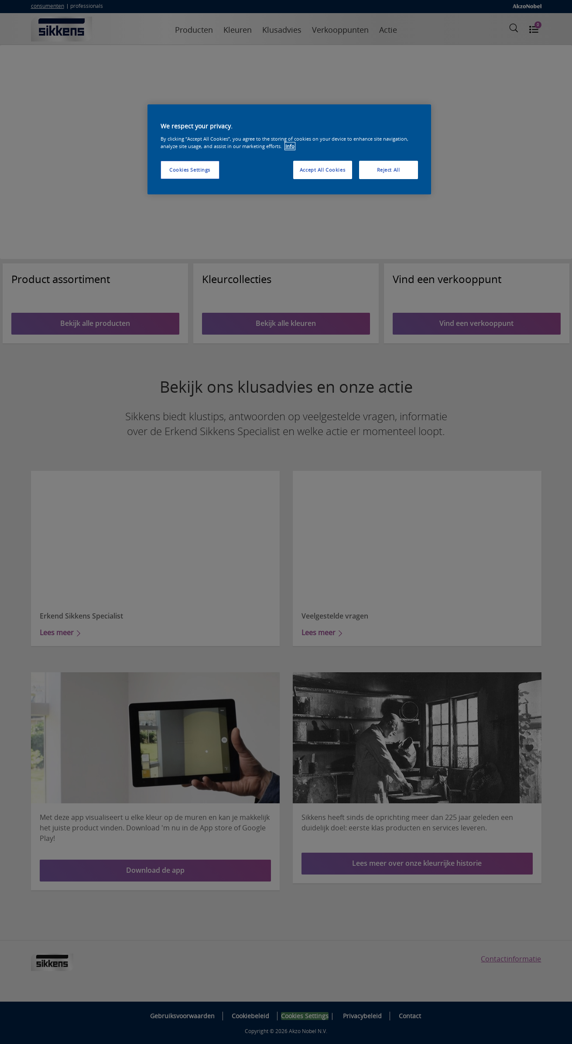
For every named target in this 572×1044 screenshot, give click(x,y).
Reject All (388, 169)
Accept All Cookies (322, 169)
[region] (289, 149)
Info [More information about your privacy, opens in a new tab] (290, 146)
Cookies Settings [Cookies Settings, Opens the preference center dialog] (189, 169)
